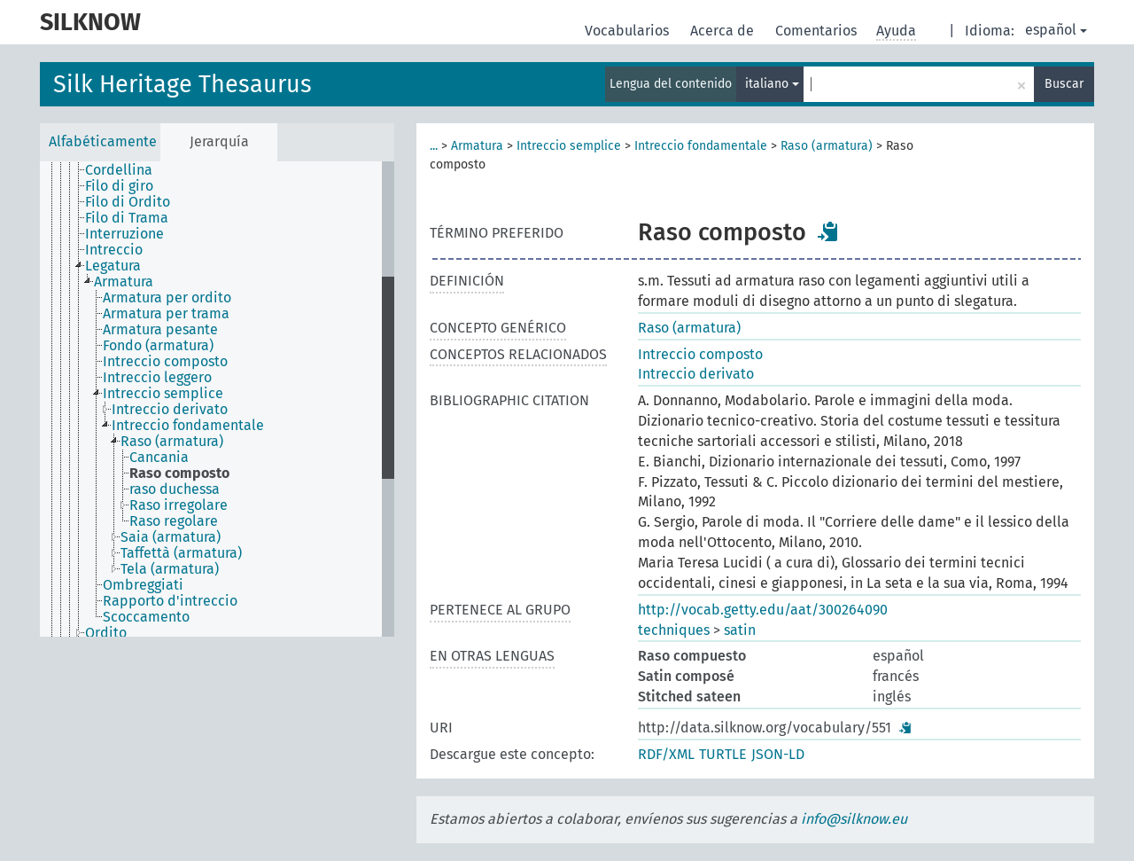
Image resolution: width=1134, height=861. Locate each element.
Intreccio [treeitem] (114, 250)
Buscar (1064, 83)
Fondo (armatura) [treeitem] (158, 346)
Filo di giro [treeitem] (119, 186)
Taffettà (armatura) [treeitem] (181, 553)
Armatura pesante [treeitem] (160, 330)
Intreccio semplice (569, 145)
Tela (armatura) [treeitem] (169, 569)
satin (740, 630)
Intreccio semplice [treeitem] (163, 394)
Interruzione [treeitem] (124, 234)
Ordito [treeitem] (106, 633)
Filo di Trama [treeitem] (126, 218)
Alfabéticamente (103, 141)
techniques (674, 630)
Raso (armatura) (827, 145)
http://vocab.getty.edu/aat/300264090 (763, 609)
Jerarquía (219, 141)
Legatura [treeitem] (113, 266)
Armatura (477, 145)
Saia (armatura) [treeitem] (170, 537)
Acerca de (723, 30)
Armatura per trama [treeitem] (166, 314)
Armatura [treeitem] (123, 282)
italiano (772, 83)
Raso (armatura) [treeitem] (171, 442)
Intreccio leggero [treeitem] (157, 378)
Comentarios (817, 30)
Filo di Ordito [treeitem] (127, 202)
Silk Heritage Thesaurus (182, 84)
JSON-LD (777, 754)
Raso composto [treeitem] (179, 473)
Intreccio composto (700, 354)
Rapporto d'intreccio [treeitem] (170, 601)
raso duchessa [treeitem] (174, 489)
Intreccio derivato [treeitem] (170, 410)
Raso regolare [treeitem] (173, 521)
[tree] (217, 399)
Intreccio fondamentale (700, 145)
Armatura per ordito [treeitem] (167, 298)
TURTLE (723, 754)
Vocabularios (628, 30)
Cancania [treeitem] (159, 458)
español (1056, 29)
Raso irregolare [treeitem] (178, 505)
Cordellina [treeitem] (118, 170)
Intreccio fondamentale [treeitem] (188, 426)
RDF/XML (666, 754)
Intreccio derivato (696, 373)
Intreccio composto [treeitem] (165, 362)
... (434, 145)
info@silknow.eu (854, 818)
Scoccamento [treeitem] (146, 617)
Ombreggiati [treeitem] (143, 585)
